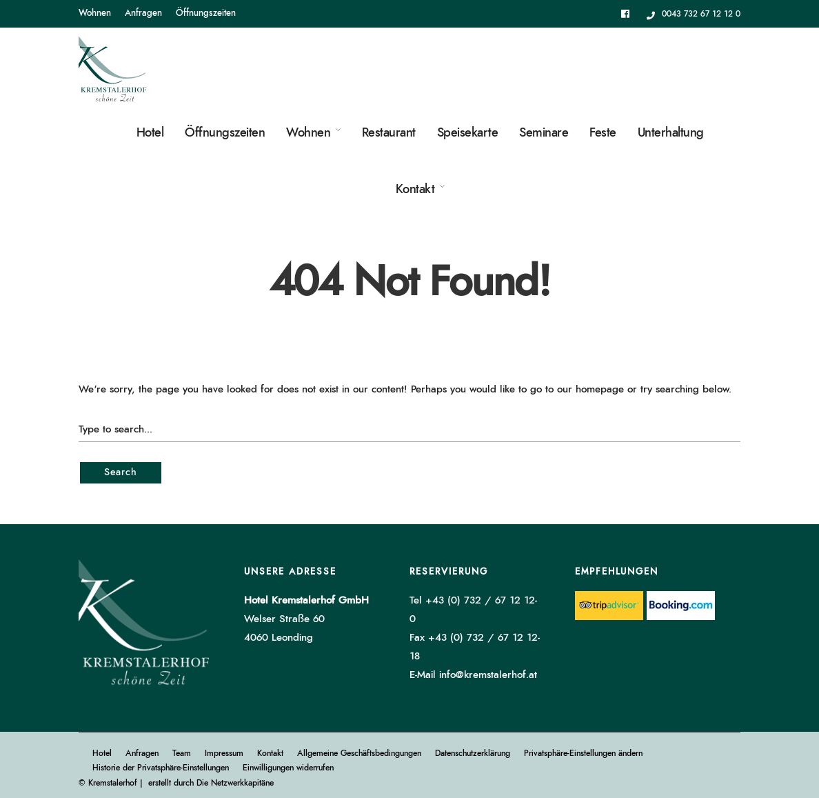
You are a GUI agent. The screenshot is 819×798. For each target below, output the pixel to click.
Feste (602, 133)
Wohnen (95, 13)
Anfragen (143, 13)
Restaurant (389, 133)
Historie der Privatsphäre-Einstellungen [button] (160, 768)
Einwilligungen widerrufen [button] (288, 768)
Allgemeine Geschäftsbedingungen (359, 753)
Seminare (543, 133)
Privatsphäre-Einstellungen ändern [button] (583, 753)
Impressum (224, 753)
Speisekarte (467, 133)
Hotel (150, 133)
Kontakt (415, 189)
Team (181, 753)
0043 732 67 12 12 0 (693, 14)
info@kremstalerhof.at (488, 675)
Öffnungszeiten (206, 13)
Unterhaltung (671, 133)
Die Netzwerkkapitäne (235, 783)
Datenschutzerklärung (472, 753)
